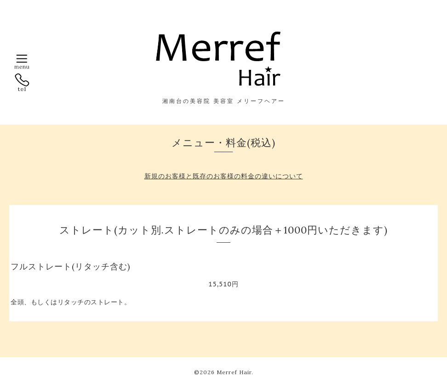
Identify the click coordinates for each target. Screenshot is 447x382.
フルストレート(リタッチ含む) (70, 266)
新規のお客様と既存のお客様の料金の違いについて (223, 176)
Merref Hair (234, 372)
